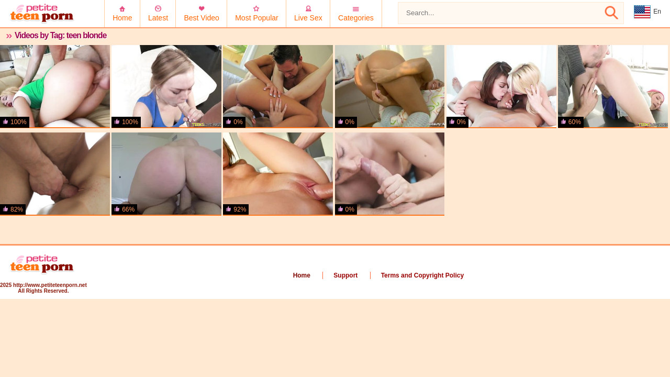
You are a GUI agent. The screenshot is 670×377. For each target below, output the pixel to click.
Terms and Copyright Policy (422, 275)
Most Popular (256, 18)
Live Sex (308, 18)
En (647, 12)
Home (122, 18)
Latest (158, 18)
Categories (356, 18)
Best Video (201, 18)
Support (345, 275)
